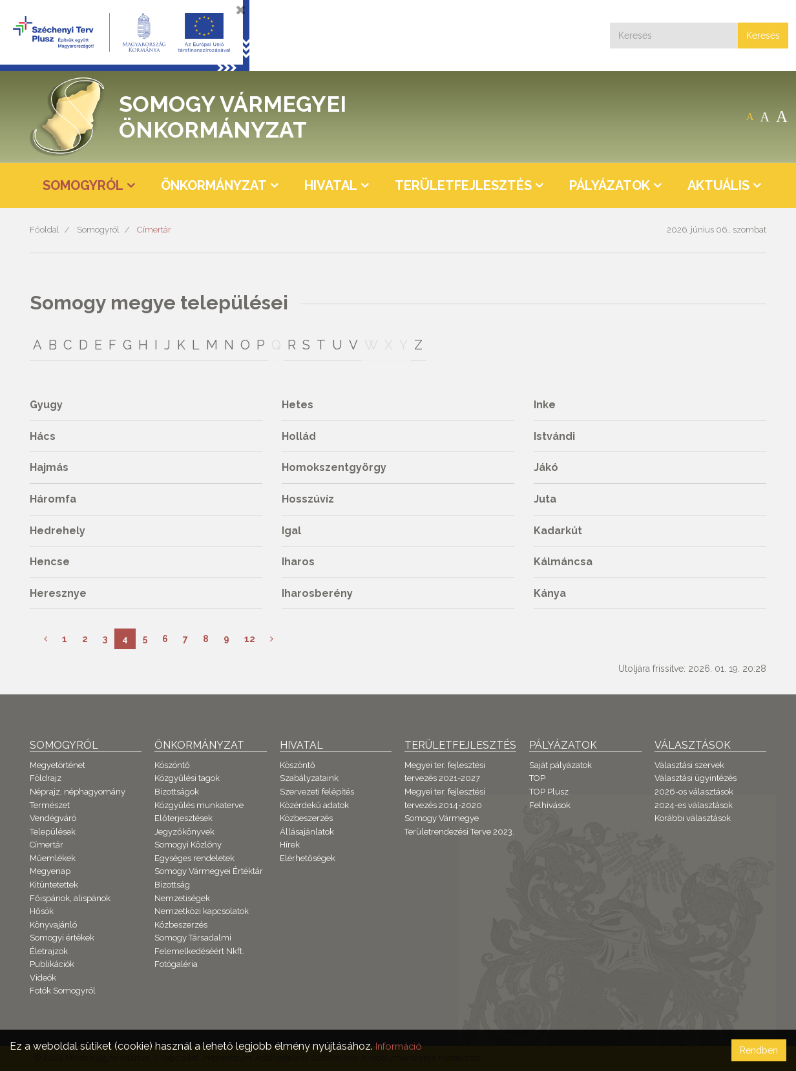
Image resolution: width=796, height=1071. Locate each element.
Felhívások (550, 805)
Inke (545, 405)
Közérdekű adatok (314, 805)
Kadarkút (558, 531)
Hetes (297, 405)
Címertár (154, 229)
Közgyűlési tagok (187, 778)
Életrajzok (49, 951)
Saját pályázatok (560, 765)
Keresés (763, 35)
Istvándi (554, 436)
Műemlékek (53, 858)
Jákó (546, 467)
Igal (291, 531)
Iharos (298, 562)
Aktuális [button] (718, 185)
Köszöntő (172, 765)
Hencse (50, 562)
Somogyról (98, 229)
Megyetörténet (57, 765)
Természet (50, 805)
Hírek (290, 844)
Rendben (759, 1050)
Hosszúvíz (308, 499)
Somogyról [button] (83, 185)
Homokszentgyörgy (334, 467)
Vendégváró (53, 818)
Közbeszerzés (180, 925)
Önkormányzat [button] (214, 185)
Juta (545, 499)
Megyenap (50, 871)
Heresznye (58, 593)
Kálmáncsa (563, 562)
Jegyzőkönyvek (184, 832)
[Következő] (271, 639)
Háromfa (53, 499)
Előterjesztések (183, 818)
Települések (53, 832)
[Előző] (45, 639)
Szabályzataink (309, 778)
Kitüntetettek (54, 884)
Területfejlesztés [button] (463, 185)
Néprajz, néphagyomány (77, 791)
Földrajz (45, 778)
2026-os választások (694, 791)
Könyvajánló (53, 925)
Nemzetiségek (182, 898)
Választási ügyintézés (696, 778)
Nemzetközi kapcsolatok (201, 911)
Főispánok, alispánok (70, 898)
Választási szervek (689, 765)
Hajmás (49, 467)
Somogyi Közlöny (188, 844)
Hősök (42, 911)
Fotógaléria (176, 964)
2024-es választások (694, 805)
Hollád (299, 436)
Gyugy (46, 405)
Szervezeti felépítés (317, 791)
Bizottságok (176, 791)
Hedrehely (57, 531)
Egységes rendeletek (194, 858)
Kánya (550, 593)
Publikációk (52, 964)
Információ (401, 1046)
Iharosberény (317, 593)
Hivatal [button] (330, 185)
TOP (537, 778)
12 (249, 639)
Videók (43, 978)
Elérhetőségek (307, 858)
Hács (43, 436)
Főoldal (44, 229)
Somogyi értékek (62, 937)
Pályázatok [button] (609, 185)
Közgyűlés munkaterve (199, 805)
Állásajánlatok (307, 832)
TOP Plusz (549, 791)
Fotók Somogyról (63, 990)
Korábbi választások (693, 818)
